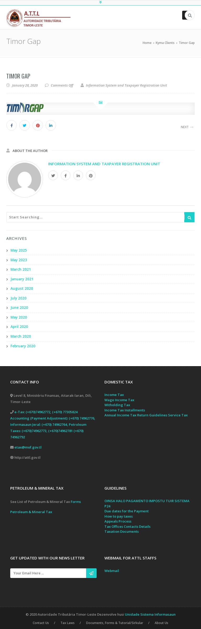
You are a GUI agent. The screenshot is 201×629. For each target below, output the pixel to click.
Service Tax (178, 413)
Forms (76, 500)
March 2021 (20, 269)
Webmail (111, 569)
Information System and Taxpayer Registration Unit (104, 163)
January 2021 (22, 278)
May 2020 (19, 316)
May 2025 (19, 250)
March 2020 (20, 334)
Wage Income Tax (119, 398)
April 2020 (19, 325)
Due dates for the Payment (126, 509)
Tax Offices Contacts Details (127, 525)
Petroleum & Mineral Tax (31, 510)
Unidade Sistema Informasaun (150, 612)
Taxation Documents (121, 530)
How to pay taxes (118, 514)
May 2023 (19, 259)
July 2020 (18, 297)
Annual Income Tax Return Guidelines (135, 413)
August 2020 (21, 287)
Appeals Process (117, 519)
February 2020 (23, 344)
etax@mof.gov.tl (28, 445)
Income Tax (114, 393)
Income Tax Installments (124, 408)
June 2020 (19, 306)
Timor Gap (18, 76)
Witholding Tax (117, 403)
